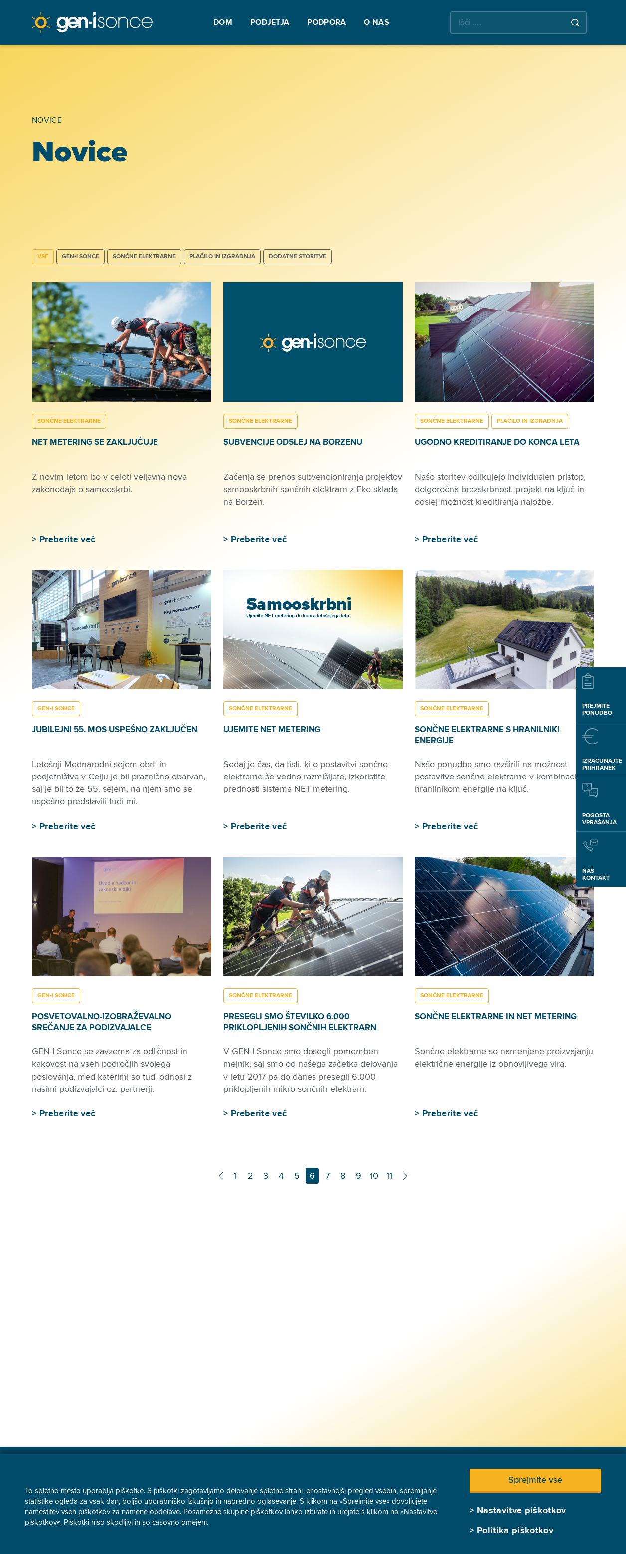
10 (374, 1175)
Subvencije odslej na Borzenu (292, 442)
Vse (42, 256)
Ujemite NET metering (271, 729)
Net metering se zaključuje (95, 442)
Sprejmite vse (535, 1479)
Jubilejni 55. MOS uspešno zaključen (114, 729)
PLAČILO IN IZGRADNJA (222, 256)
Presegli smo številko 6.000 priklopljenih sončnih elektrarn (299, 1022)
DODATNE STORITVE (297, 256)
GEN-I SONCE (80, 256)
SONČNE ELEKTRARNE (144, 256)
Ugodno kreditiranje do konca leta (497, 442)
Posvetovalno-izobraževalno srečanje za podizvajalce (101, 1022)
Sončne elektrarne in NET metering (496, 1016)
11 (389, 1175)
